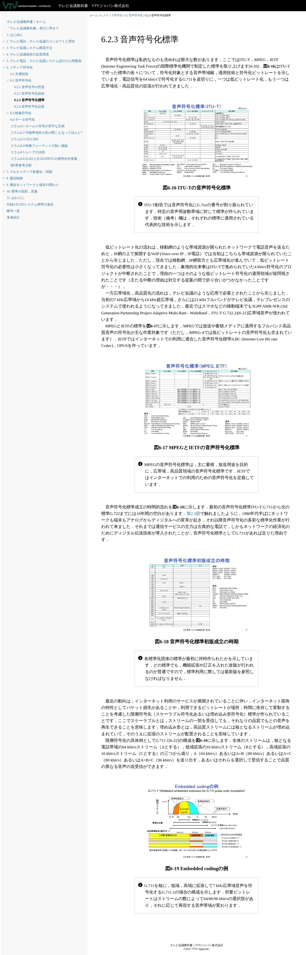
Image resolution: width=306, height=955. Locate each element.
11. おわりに (15, 198)
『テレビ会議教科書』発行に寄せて (33, 28)
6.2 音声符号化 (20, 80)
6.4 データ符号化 (22, 119)
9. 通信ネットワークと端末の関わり (33, 185)
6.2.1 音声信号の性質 (29, 87)
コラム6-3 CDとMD (24, 139)
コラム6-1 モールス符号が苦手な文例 (37, 126)
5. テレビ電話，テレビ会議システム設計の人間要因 (44, 61)
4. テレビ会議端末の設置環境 (28, 54)
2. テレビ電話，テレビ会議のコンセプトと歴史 (41, 41)
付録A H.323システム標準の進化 (30, 204)
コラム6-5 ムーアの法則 (27, 152)
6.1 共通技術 (19, 74)
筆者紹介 (13, 217)
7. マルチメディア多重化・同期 (29, 172)
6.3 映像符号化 (20, 113)
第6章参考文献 (21, 165)
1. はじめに (15, 35)
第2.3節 (193, 513)
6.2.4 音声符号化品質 (29, 106)
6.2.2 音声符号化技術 (29, 93)
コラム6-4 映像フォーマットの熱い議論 (39, 145)
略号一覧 (13, 211)
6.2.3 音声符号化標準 (29, 100)
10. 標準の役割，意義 (22, 191)
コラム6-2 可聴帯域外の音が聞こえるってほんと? (46, 132)
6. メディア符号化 (20, 67)
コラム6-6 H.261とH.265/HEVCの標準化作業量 (43, 159)
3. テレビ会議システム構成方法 (29, 48)
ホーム (94, 15)
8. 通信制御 (15, 178)
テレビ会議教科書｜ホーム (26, 22)
